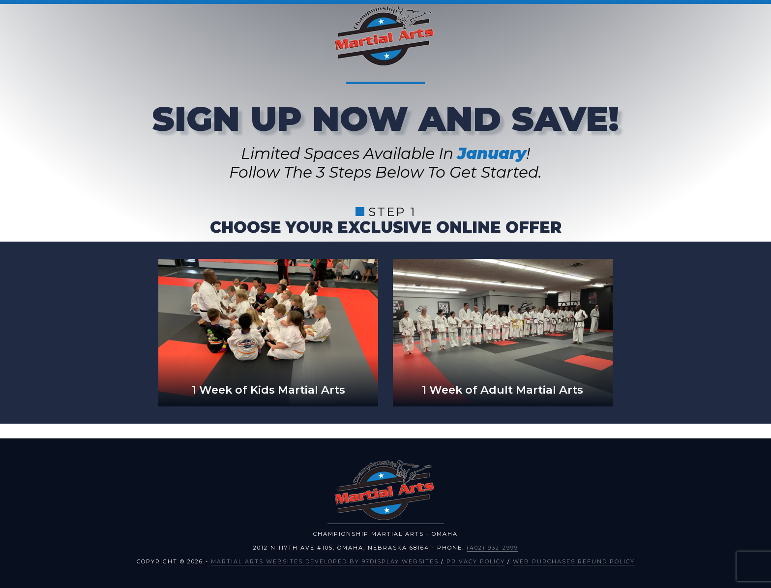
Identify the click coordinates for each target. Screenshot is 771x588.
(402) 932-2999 (492, 547)
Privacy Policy (475, 561)
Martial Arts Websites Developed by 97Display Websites (326, 561)
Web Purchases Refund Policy (574, 561)
